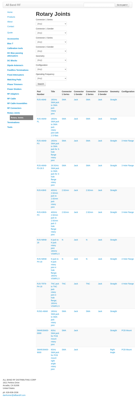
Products (11, 17)
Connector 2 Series (44, 38)
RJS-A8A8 (41, 99)
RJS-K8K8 (41, 190)
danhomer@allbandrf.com (14, 395)
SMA (64, 99)
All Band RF (13, 4)
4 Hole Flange (128, 259)
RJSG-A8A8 (42, 311)
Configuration (41, 65)
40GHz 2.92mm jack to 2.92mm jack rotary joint (54, 198)
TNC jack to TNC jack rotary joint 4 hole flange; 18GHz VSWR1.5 (55, 295)
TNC (64, 284)
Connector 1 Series (44, 19)
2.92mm (65, 190)
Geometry (40, 56)
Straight (113, 99)
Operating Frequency (45, 74)
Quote (10, 32)
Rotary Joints (17, 118)
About (10, 22)
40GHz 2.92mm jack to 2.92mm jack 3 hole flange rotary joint (54, 223)
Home (10, 12)
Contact (10, 26)
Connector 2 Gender (45, 47)
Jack (76, 99)
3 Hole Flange (128, 141)
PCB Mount (127, 330)
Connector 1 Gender (45, 29)
